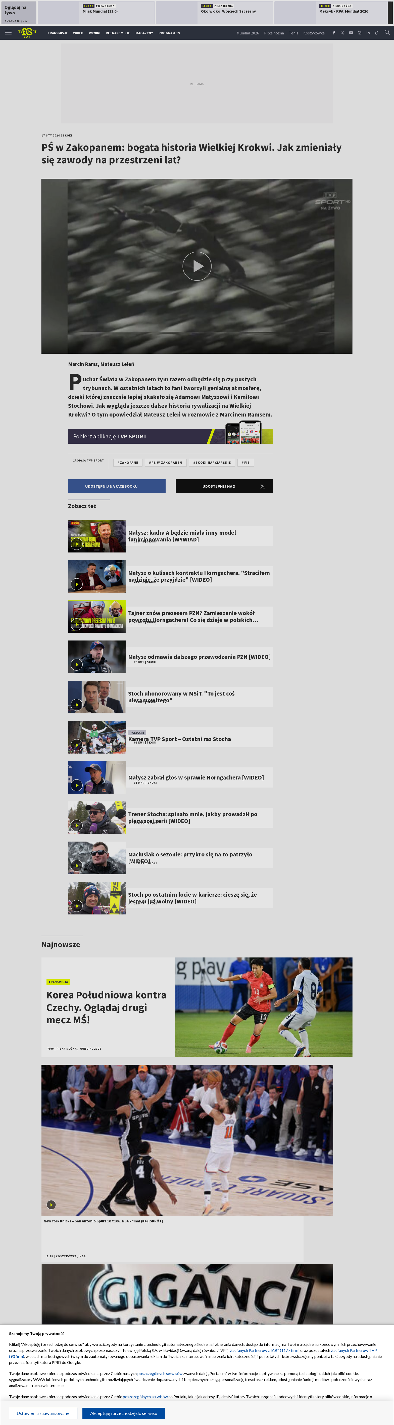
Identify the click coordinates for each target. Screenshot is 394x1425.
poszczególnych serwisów (159, 1373)
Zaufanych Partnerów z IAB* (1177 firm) (265, 1350)
